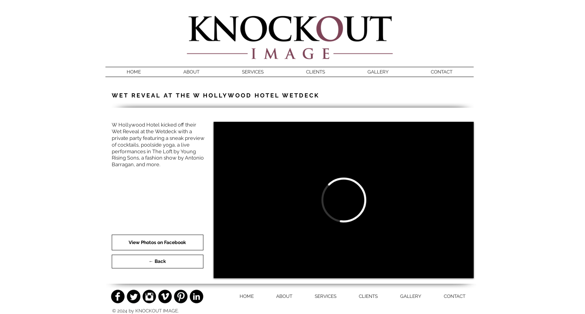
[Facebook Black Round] (118, 296)
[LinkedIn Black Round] (196, 296)
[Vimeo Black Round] (165, 296)
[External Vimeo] (344, 200)
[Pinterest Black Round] (181, 296)
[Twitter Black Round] (133, 296)
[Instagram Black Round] (149, 296)
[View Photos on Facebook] (157, 242)
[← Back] (157, 261)
